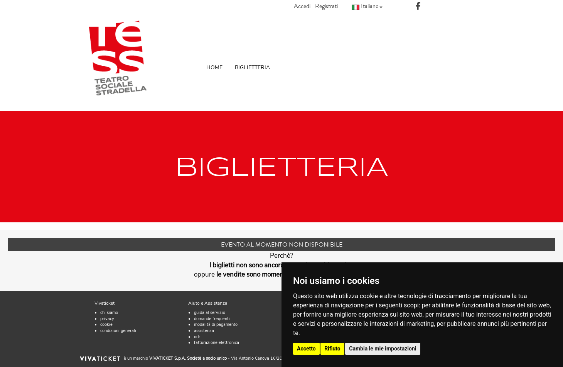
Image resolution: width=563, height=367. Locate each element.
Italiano (367, 6)
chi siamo (109, 312)
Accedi (302, 6)
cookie (106, 324)
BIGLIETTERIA (252, 67)
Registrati (326, 6)
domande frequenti (212, 319)
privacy (107, 319)
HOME (214, 67)
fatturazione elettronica (216, 342)
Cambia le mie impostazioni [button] (382, 348)
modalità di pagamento (216, 324)
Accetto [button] (306, 348)
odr (197, 337)
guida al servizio (209, 312)
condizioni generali (118, 331)
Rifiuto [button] (332, 348)
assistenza (204, 331)
